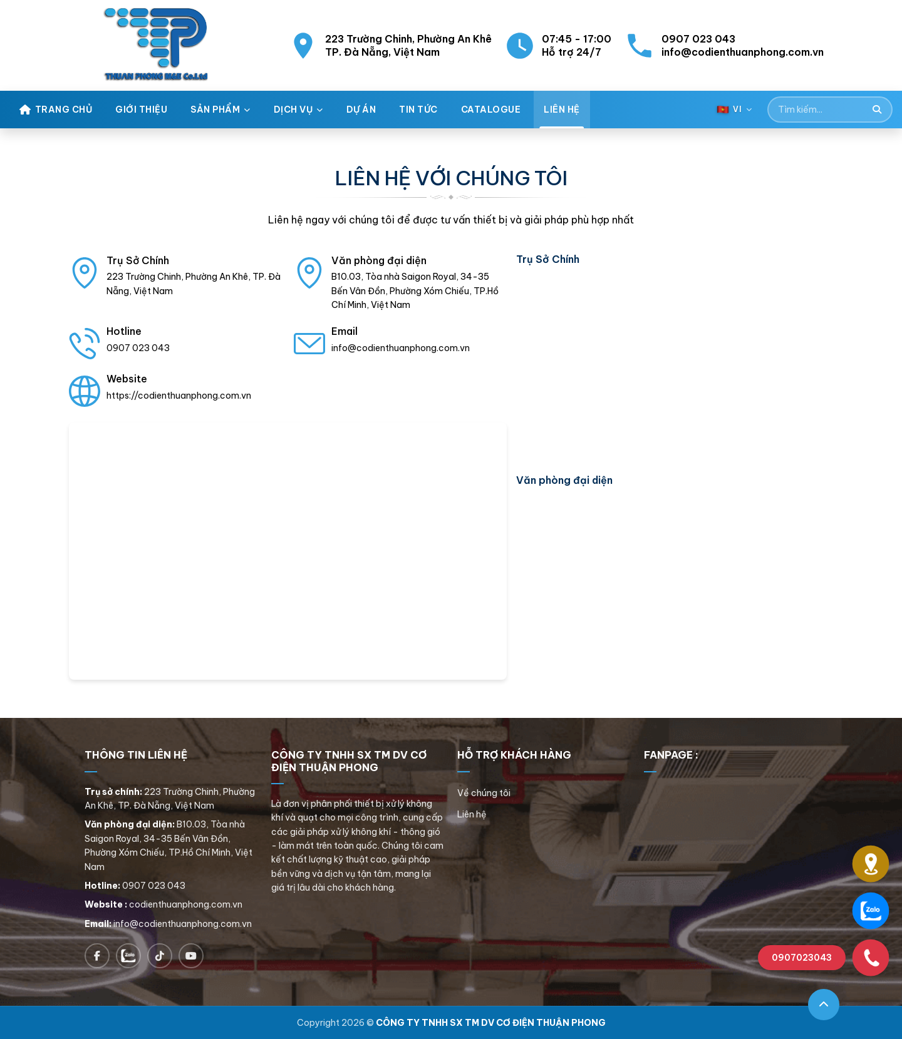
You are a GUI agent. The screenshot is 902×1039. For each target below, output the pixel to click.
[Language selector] (734, 109)
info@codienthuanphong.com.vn (400, 348)
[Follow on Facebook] (97, 955)
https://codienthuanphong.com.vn (178, 395)
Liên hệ (472, 814)
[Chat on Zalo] (128, 955)
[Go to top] (823, 1004)
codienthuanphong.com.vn (185, 904)
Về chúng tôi (484, 793)
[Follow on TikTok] (159, 955)
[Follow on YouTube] (191, 955)
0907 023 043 (138, 348)
